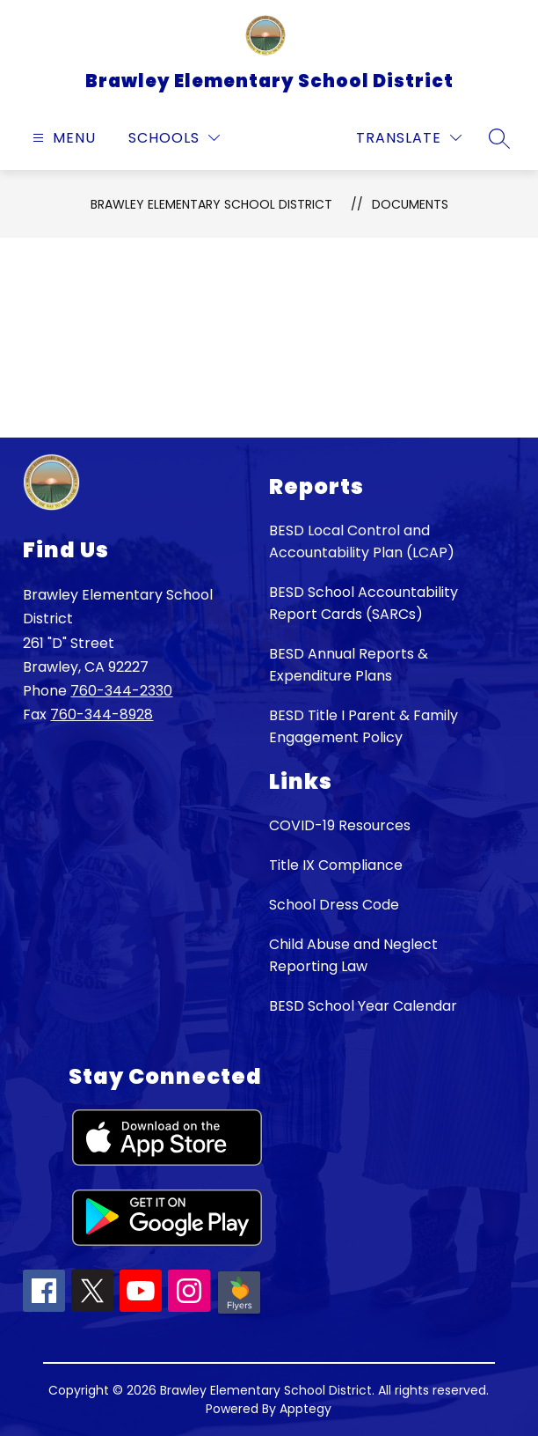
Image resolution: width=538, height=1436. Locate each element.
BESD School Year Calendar (363, 1006)
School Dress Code (334, 905)
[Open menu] (62, 138)
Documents (410, 204)
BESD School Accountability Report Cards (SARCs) (363, 603)
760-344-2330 (121, 691)
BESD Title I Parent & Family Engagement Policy (363, 726)
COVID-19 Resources (340, 825)
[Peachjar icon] (239, 1312)
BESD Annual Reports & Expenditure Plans (348, 665)
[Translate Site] (409, 138)
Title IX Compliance (336, 865)
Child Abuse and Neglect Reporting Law (353, 955)
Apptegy (305, 1409)
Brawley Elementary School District (211, 204)
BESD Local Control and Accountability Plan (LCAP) (361, 541)
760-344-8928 (101, 714)
